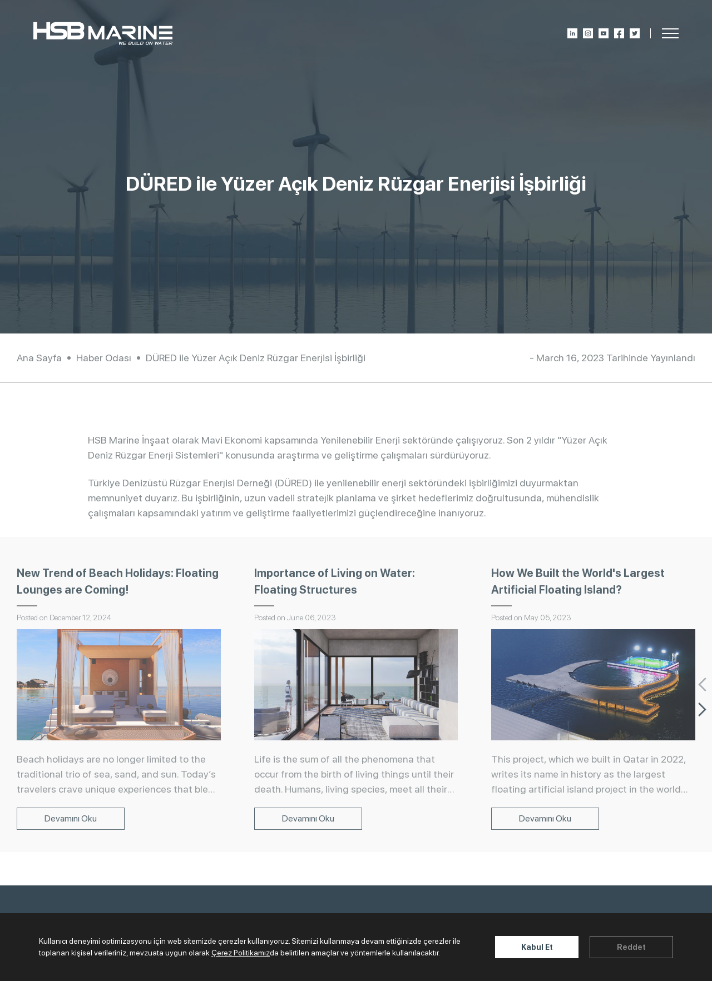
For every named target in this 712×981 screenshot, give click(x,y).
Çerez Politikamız (240, 952)
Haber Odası (103, 357)
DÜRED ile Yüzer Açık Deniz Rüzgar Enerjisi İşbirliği (255, 357)
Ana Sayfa (39, 357)
